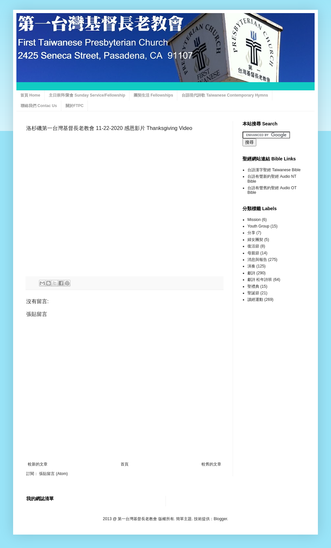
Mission (254, 219)
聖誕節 (253, 293)
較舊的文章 (211, 464)
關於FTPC (75, 105)
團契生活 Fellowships (153, 95)
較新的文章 (38, 464)
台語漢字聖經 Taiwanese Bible (274, 170)
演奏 (251, 266)
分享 (251, 232)
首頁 (124, 464)
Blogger (220, 519)
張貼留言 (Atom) (53, 473)
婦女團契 (255, 239)
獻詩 (251, 273)
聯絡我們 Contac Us (39, 105)
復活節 (253, 246)
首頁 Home (30, 95)
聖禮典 (253, 286)
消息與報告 (257, 259)
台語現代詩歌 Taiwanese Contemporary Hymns (225, 95)
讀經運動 (255, 299)
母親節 (253, 253)
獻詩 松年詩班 (259, 279)
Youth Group (258, 226)
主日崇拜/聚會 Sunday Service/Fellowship (87, 95)
